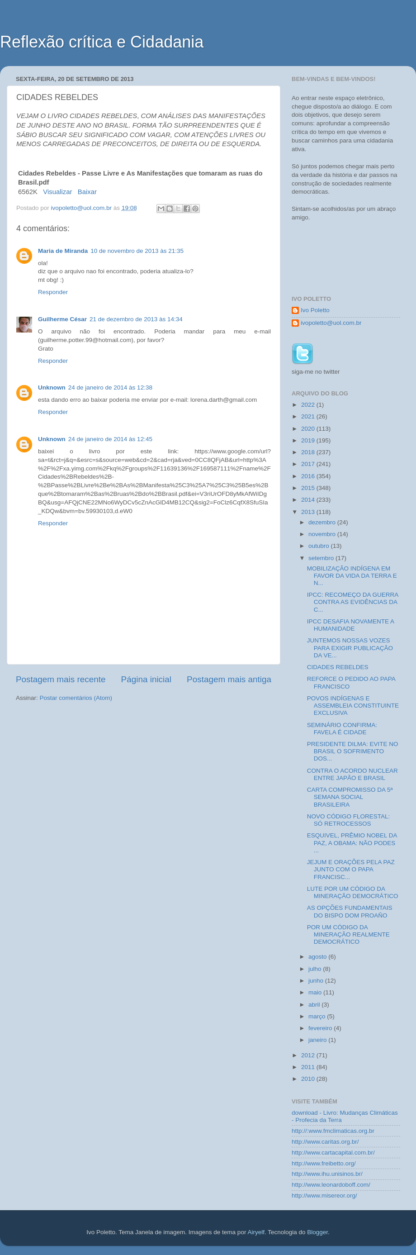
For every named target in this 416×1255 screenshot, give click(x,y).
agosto (318, 956)
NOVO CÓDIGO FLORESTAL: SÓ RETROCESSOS (348, 820)
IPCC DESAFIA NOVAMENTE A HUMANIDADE (350, 625)
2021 (309, 416)
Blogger (317, 1232)
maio (315, 992)
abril (314, 1004)
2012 (309, 1055)
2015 (309, 488)
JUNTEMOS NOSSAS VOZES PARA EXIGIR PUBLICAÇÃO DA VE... (350, 647)
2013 (309, 512)
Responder (53, 292)
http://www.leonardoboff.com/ (331, 1184)
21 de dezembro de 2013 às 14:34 (136, 319)
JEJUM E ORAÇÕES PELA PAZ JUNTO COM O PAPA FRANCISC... (351, 869)
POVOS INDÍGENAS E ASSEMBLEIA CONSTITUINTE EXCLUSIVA (353, 705)
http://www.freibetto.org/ (324, 1163)
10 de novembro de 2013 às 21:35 (137, 250)
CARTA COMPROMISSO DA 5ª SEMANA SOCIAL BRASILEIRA (350, 797)
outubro (319, 545)
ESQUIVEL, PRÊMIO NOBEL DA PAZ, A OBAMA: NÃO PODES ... (352, 842)
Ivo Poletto (315, 310)
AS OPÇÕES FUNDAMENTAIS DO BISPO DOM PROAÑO (349, 911)
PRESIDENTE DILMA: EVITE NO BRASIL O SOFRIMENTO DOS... (352, 751)
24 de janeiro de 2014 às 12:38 (110, 387)
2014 (309, 499)
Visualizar (57, 191)
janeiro (318, 1039)
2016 (309, 476)
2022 (309, 404)
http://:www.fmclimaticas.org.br (333, 1130)
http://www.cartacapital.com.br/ (333, 1152)
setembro (322, 558)
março (317, 1016)
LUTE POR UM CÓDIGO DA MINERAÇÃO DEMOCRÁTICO (352, 892)
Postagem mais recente (60, 679)
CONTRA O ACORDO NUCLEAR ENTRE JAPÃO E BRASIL (352, 774)
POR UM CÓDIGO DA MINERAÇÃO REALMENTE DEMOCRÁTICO (348, 934)
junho (316, 980)
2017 (309, 464)
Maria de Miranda (63, 250)
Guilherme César (62, 319)
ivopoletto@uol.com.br (331, 322)
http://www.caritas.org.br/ (325, 1141)
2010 (309, 1078)
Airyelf (256, 1232)
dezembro (322, 522)
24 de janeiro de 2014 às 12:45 (110, 439)
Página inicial (146, 679)
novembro (322, 534)
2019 (309, 440)
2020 (309, 428)
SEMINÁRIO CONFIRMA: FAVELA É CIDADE (342, 729)
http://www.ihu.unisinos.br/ (327, 1173)
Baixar (87, 191)
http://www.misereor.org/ (324, 1195)
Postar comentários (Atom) (76, 697)
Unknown (52, 387)
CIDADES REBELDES (338, 667)
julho (315, 968)
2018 (309, 452)
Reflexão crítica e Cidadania (101, 42)
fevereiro (321, 1028)
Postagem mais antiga (229, 679)
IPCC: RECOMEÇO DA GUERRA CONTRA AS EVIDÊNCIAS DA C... (352, 602)
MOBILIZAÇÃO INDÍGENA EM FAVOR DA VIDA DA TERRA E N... (352, 575)
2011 (309, 1067)
